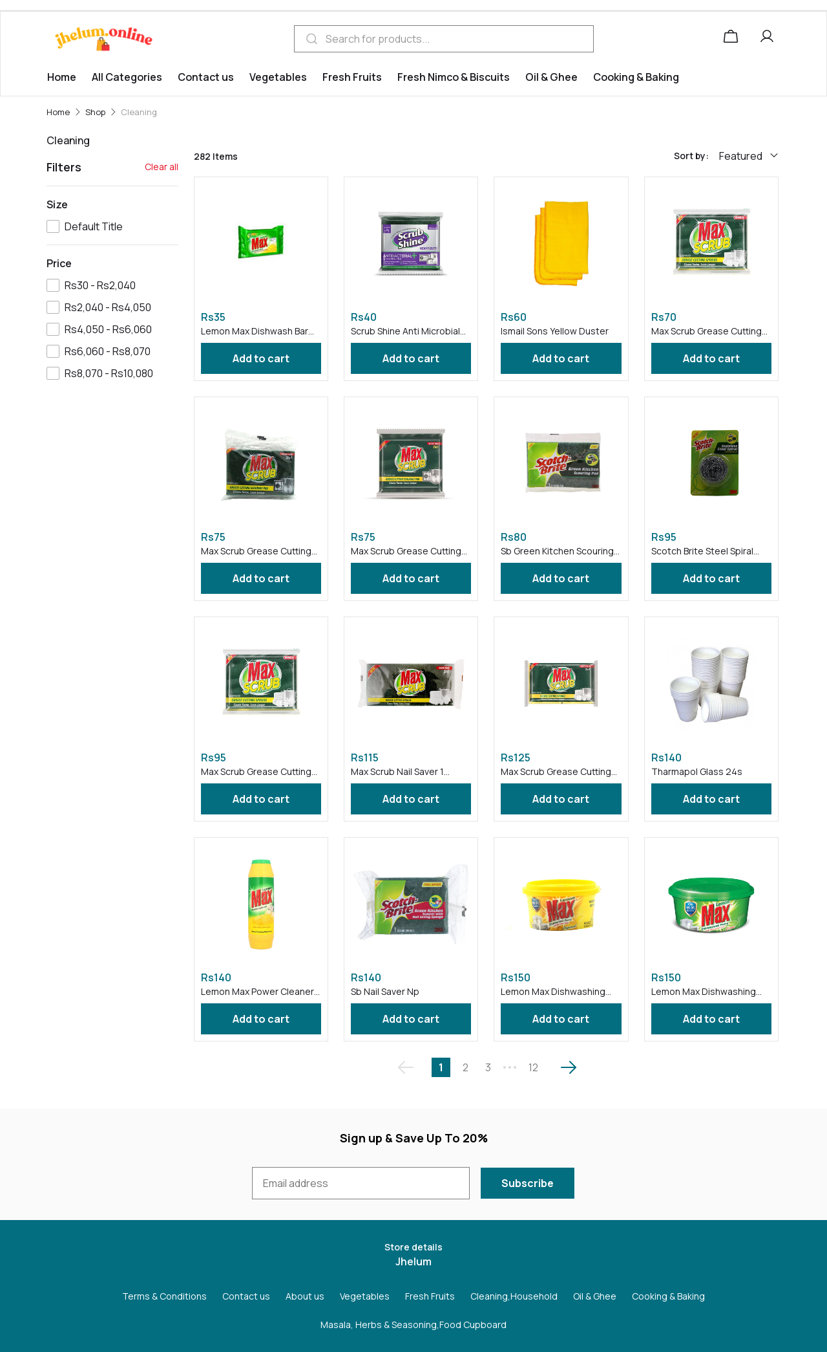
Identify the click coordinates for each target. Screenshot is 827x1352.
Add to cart (261, 358)
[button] (769, 38)
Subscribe (527, 1183)
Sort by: (691, 155)
